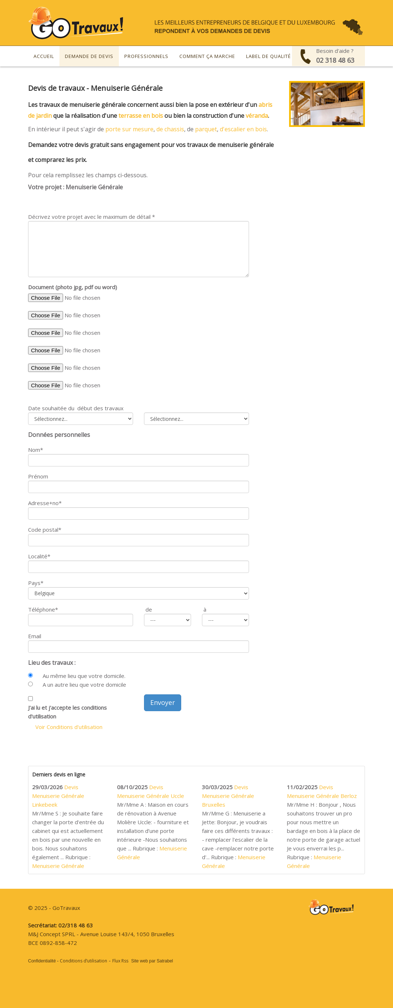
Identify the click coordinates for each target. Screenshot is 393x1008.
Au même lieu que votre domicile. (84, 675)
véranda (257, 116)
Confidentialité (42, 961)
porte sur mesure (129, 129)
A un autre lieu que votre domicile (84, 684)
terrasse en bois (140, 116)
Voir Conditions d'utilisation (68, 726)
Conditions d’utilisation (83, 961)
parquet (206, 129)
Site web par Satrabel (152, 961)
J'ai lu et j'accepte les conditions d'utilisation (67, 712)
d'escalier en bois (243, 129)
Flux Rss (120, 961)
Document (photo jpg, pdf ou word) (72, 287)
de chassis (170, 129)
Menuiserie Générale (58, 865)
